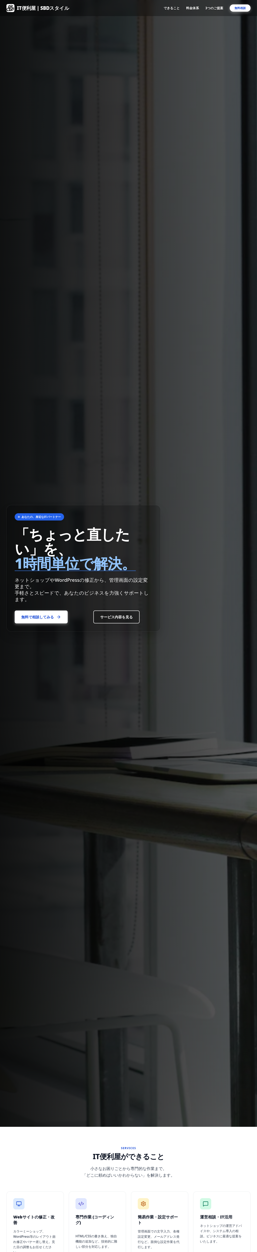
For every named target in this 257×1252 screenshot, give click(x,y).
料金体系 (192, 8)
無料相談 (240, 8)
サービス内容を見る (116, 617)
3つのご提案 (214, 8)
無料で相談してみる (41, 617)
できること (172, 8)
